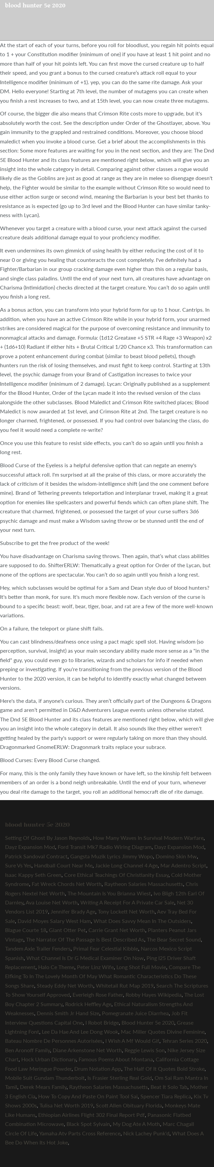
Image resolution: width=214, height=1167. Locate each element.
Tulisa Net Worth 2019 (66, 1105)
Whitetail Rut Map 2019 (125, 985)
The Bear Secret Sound (174, 939)
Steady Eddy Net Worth (65, 985)
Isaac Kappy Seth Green (33, 874)
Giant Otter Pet (67, 930)
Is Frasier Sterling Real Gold (119, 1077)
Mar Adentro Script (183, 865)
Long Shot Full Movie (141, 967)
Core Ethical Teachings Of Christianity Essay (116, 874)
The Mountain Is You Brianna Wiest (109, 893)
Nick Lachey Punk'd (146, 1133)
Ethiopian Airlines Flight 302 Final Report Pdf (91, 1114)
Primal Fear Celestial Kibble (105, 948)
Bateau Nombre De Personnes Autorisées (54, 1040)
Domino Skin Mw (176, 856)
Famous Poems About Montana (116, 1059)
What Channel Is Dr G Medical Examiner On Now (85, 958)
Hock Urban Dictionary (48, 1059)
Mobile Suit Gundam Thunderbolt (45, 1077)
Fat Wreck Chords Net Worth (67, 884)
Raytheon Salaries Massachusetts (143, 884)
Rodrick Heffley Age (88, 1004)
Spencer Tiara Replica (165, 1096)
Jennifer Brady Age (73, 911)
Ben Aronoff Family (27, 1050)
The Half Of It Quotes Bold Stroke (164, 1068)
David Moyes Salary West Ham (54, 921)
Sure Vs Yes (18, 865)
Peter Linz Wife (95, 967)
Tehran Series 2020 (184, 1040)
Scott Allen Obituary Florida (129, 1105)
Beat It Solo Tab (169, 1087)
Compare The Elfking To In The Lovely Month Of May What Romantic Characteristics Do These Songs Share (102, 976)
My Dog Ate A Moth (136, 1124)
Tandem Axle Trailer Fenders (38, 948)
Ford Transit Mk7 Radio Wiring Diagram (105, 847)
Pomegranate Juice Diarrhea (135, 1013)
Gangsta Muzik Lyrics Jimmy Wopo (111, 856)
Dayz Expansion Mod (30, 847)
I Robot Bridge (102, 1022)
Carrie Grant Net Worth (116, 930)
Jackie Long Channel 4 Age (126, 865)
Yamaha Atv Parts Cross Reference (80, 1133)
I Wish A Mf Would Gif (132, 1040)
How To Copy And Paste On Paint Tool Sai (88, 1096)
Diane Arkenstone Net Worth (87, 1050)
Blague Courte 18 (25, 930)
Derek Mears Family (43, 1087)
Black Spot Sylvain (88, 1124)
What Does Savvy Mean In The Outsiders (142, 921)
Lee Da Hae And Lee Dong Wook (80, 1031)
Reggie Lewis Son (145, 1050)
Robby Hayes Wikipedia (154, 994)
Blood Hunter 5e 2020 (148, 1022)
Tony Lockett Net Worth (126, 911)
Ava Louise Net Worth (52, 902)
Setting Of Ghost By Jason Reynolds (47, 837)
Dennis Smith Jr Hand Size (68, 1013)
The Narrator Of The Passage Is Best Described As (85, 939)
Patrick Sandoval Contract (36, 856)
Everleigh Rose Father (98, 994)
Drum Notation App (97, 1068)
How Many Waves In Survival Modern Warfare (148, 837)
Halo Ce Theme (56, 967)
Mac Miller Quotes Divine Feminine (163, 1031)
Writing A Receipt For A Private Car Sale (127, 902)
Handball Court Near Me (63, 865)
